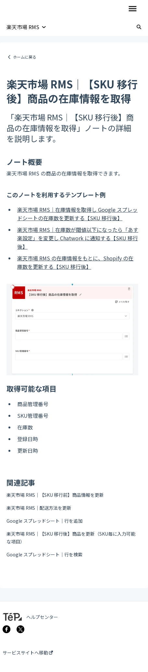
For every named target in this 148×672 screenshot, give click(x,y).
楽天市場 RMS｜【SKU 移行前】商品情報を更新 (55, 495)
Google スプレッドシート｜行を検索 (44, 554)
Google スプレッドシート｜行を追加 (44, 521)
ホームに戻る (24, 57)
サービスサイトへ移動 (28, 652)
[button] (133, 9)
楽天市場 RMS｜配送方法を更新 (38, 508)
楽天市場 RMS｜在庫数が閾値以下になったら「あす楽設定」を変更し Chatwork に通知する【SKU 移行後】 (77, 238)
